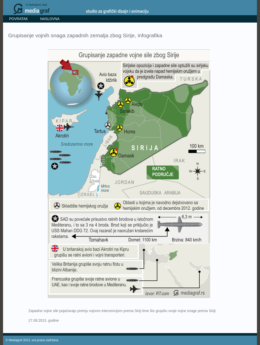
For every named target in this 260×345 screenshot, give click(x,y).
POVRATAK (18, 19)
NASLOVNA (49, 19)
